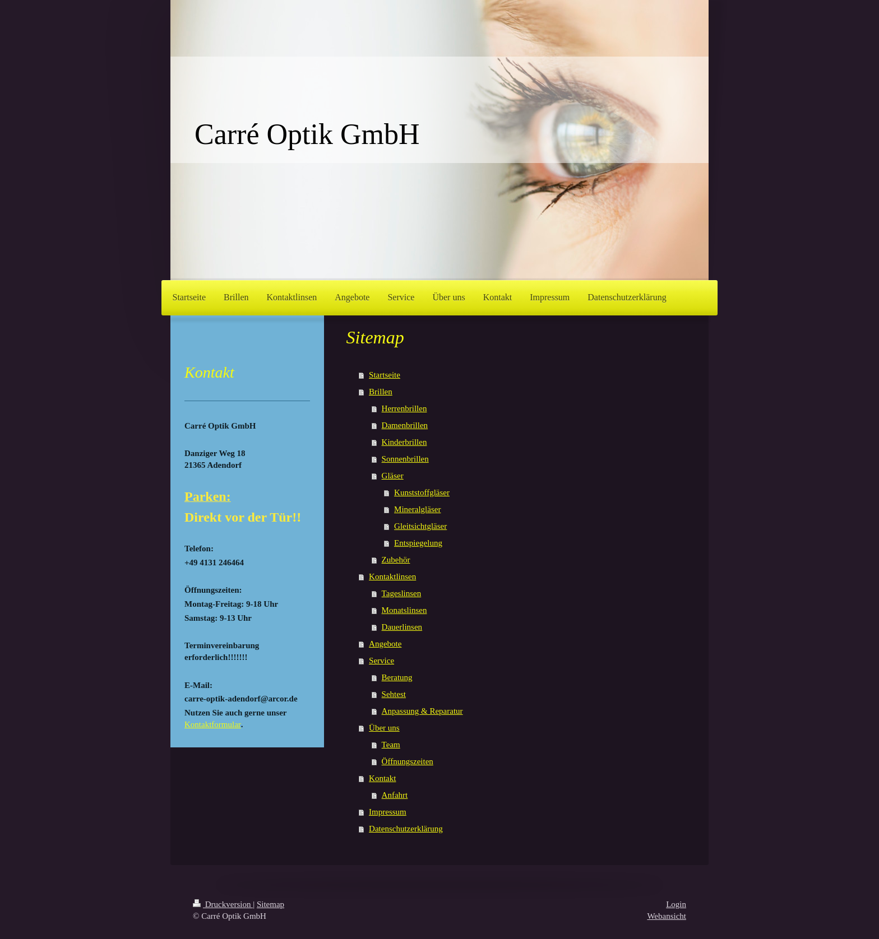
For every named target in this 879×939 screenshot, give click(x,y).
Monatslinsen (404, 610)
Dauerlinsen (402, 626)
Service (381, 660)
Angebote (385, 643)
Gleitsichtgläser (420, 526)
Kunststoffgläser (422, 492)
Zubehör (396, 559)
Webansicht (666, 916)
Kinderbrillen (404, 442)
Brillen (380, 391)
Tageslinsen (402, 593)
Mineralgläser (417, 509)
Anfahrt (395, 795)
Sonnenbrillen (405, 458)
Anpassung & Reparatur (422, 710)
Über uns (384, 727)
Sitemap (270, 904)
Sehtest (394, 694)
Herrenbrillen (404, 408)
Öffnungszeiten (407, 761)
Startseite (384, 374)
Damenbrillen (405, 425)
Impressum (387, 811)
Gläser (393, 475)
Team (391, 744)
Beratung (397, 677)
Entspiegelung (418, 542)
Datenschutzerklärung (406, 828)
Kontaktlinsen (392, 576)
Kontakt (382, 778)
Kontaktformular (212, 724)
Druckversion (223, 904)
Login (676, 904)
